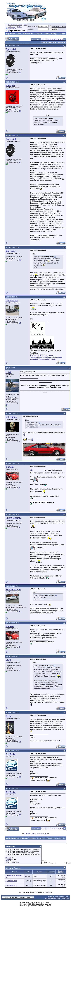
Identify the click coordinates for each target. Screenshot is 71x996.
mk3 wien (11, 251)
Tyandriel (11, 49)
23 (20, 111)
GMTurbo (11, 754)
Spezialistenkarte (11, 881)
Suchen (62, 34)
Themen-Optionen (47, 42)
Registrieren (10, 34)
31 (20, 260)
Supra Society (13, 517)
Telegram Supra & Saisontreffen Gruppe (46, 357)
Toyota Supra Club (61, 896)
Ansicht (60, 42)
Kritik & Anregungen (15, 27)
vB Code (8, 857)
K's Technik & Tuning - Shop (41, 355)
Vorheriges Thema (29, 833)
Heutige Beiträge (51, 34)
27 (20, 72)
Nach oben (65, 898)
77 (7, 404)
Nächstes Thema (42, 833)
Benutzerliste (28, 34)
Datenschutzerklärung (52, 898)
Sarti (8, 659)
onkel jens (11, 417)
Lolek (9, 372)
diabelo (10, 467)
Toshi (8, 716)
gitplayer (10, 85)
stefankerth (12, 300)
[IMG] (7, 861)
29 (20, 323)
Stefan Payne (13, 589)
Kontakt (51, 896)
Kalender (39, 34)
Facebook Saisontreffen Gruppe (43, 359)
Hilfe (19, 34)
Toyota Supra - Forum (15, 25)
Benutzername (32, 26)
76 (20, 777)
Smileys (8, 859)
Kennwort (31, 29)
